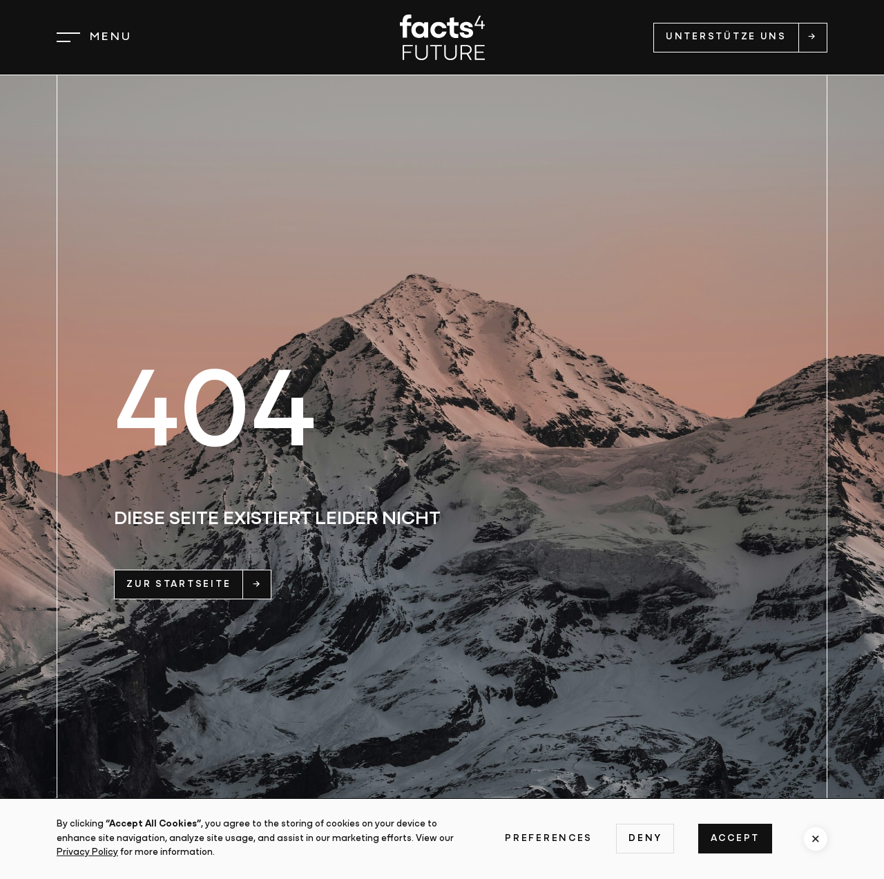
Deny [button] (645, 838)
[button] (94, 37)
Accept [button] (735, 838)
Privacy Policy (87, 852)
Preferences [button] (549, 838)
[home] (442, 37)
